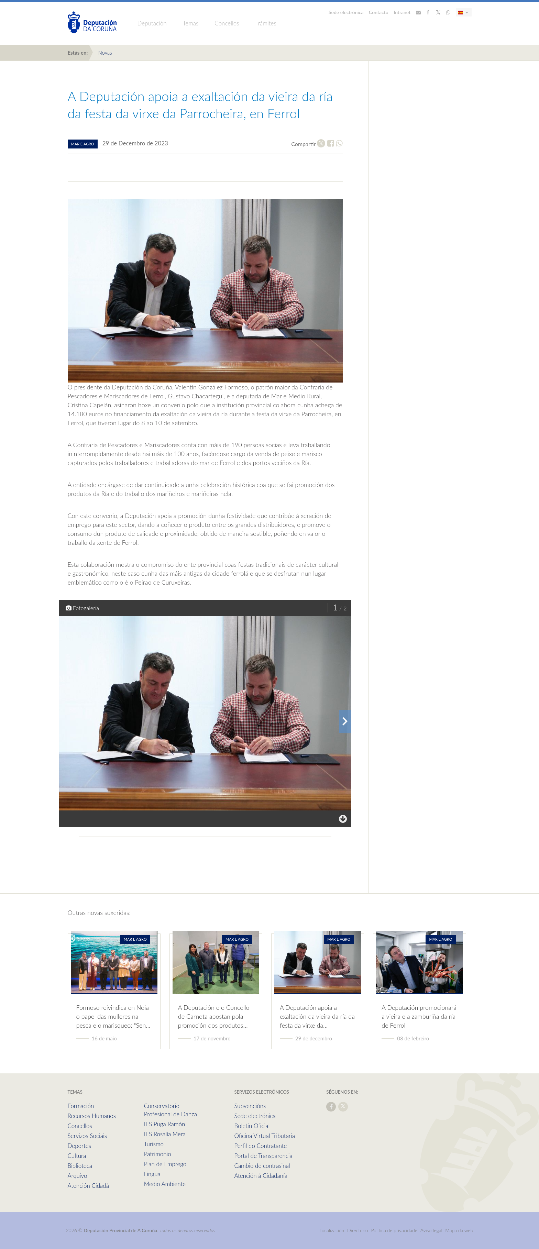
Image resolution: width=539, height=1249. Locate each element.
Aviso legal (431, 1230)
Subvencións (250, 1105)
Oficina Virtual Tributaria (264, 1135)
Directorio (357, 1230)
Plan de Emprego (165, 1164)
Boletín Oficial (252, 1125)
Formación (81, 1105)
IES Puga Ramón (164, 1124)
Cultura (77, 1155)
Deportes (79, 1145)
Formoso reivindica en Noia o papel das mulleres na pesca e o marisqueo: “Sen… (113, 1016)
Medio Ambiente (165, 1183)
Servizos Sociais (87, 1135)
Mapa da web (459, 1230)
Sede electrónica (346, 12)
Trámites (265, 23)
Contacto (378, 12)
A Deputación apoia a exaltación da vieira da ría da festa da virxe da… (317, 1016)
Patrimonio (157, 1154)
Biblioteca (80, 1165)
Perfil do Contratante (260, 1145)
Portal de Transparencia (263, 1155)
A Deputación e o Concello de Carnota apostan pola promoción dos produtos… (214, 1016)
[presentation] (345, 721)
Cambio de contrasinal (262, 1165)
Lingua (152, 1174)
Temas (191, 23)
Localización (331, 1230)
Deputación (152, 23)
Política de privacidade (394, 1230)
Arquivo (77, 1175)
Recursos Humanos (92, 1115)
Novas (105, 52)
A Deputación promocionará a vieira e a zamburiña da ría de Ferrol (419, 1016)
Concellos (226, 23)
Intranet (402, 12)
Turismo (154, 1144)
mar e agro (82, 144)
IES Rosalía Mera (165, 1134)
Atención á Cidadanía (260, 1175)
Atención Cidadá (88, 1185)
